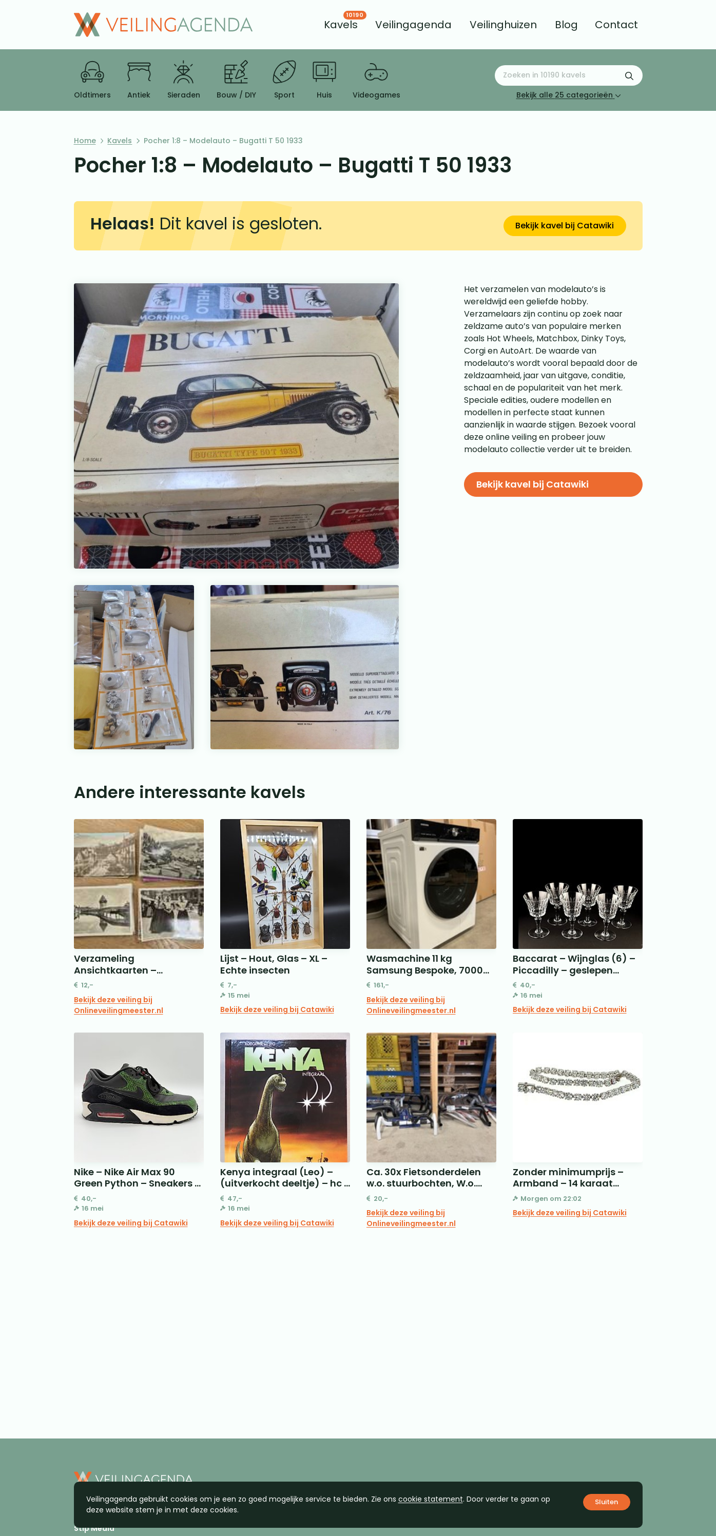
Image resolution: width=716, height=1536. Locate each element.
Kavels (119, 140)
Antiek (139, 80)
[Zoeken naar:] (569, 75)
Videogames (376, 80)
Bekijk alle (568, 95)
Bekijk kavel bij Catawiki (564, 225)
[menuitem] (340, 24)
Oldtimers (92, 80)
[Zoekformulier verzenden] (629, 75)
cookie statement (430, 1499)
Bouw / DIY (236, 80)
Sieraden (183, 80)
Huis (324, 80)
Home (85, 140)
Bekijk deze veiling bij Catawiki (277, 1009)
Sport (284, 80)
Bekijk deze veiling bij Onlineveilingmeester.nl (118, 1005)
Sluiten (606, 1502)
